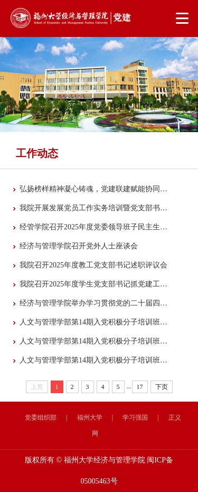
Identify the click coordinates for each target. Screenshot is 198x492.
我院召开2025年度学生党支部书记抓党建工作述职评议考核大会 (94, 284)
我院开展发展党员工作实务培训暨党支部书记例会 (94, 208)
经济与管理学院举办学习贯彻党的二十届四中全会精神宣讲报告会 (94, 303)
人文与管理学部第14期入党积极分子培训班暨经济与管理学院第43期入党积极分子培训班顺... (94, 360)
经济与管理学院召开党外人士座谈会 (79, 246)
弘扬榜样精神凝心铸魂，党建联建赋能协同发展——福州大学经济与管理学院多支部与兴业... (94, 189)
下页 (161, 387)
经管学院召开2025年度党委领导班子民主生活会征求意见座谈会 (94, 227)
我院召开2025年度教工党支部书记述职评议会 (93, 265)
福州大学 (89, 417)
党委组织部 (40, 417)
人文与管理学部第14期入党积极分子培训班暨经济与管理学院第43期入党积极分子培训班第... (94, 322)
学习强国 (135, 417)
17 (140, 387)
